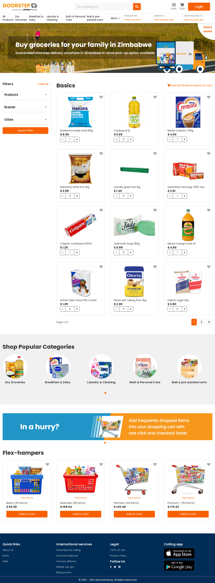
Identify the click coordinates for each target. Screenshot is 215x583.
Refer (6, 555)
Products (25, 94)
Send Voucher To (193, 15)
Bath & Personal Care (75, 18)
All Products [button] (8, 18)
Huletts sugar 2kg (178, 300)
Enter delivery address (164, 19)
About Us (8, 549)
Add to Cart (27, 514)
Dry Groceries (21, 18)
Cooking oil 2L (122, 130)
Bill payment (63, 572)
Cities (25, 119)
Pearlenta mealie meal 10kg (77, 130)
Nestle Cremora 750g (181, 130)
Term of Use (117, 549)
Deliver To (159, 15)
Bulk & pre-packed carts (95, 18)
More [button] (114, 18)
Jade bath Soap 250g (127, 243)
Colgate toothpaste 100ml (76, 243)
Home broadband (67, 555)
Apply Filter (25, 130)
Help (5, 560)
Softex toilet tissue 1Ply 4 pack (78, 300)
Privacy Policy (118, 555)
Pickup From (131, 15)
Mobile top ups (65, 566)
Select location (133, 19)
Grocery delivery (66, 560)
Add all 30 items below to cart (189, 85)
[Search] (103, 6)
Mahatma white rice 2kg (75, 187)
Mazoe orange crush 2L (182, 243)
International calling (68, 549)
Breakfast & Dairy (36, 18)
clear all (43, 84)
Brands (25, 107)
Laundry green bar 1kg (127, 187)
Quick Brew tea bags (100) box (186, 187)
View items (27, 497)
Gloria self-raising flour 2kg (130, 300)
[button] (2, 47)
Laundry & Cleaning (53, 18)
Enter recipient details (194, 19)
